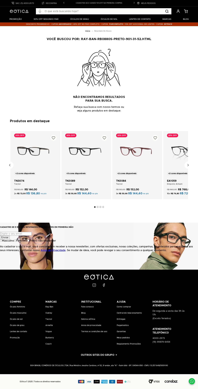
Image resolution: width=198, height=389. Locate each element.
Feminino (20, 240)
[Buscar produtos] (167, 11)
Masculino (7, 240)
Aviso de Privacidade (53, 250)
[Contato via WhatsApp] (192, 381)
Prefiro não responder (41, 240)
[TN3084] (137, 163)
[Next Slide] (188, 165)
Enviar (5, 237)
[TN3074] (35, 163)
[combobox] (103, 11)
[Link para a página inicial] (87, 31)
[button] (64, 3)
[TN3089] (86, 163)
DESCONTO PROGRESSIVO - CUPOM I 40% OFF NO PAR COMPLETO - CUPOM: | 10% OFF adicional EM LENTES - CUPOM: (99, 24)
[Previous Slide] (10, 165)
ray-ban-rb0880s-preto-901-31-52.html (103, 31)
